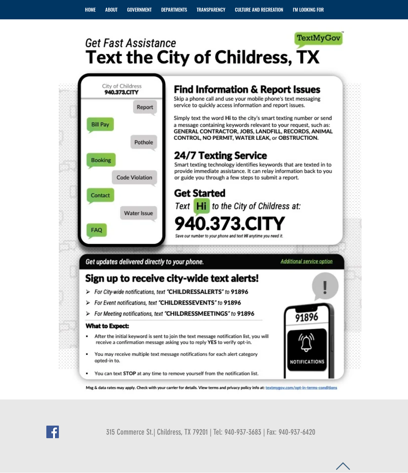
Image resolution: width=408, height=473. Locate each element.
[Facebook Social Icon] (52, 432)
